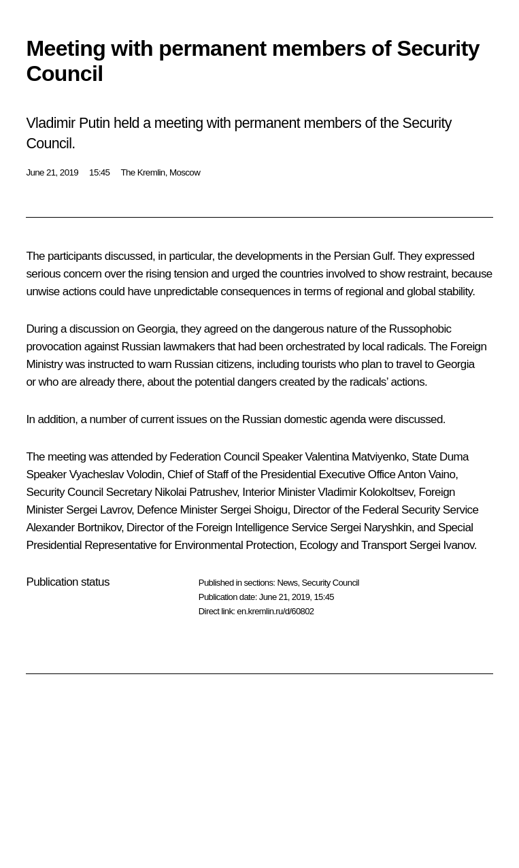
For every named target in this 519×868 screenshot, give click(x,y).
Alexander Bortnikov (73, 527)
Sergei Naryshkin (371, 527)
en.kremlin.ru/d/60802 (275, 611)
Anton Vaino (427, 474)
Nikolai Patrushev (195, 492)
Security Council (330, 583)
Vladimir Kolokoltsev (365, 492)
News (287, 583)
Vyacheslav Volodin (115, 474)
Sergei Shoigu (253, 509)
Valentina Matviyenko (355, 456)
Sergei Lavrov (98, 509)
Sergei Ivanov (441, 545)
